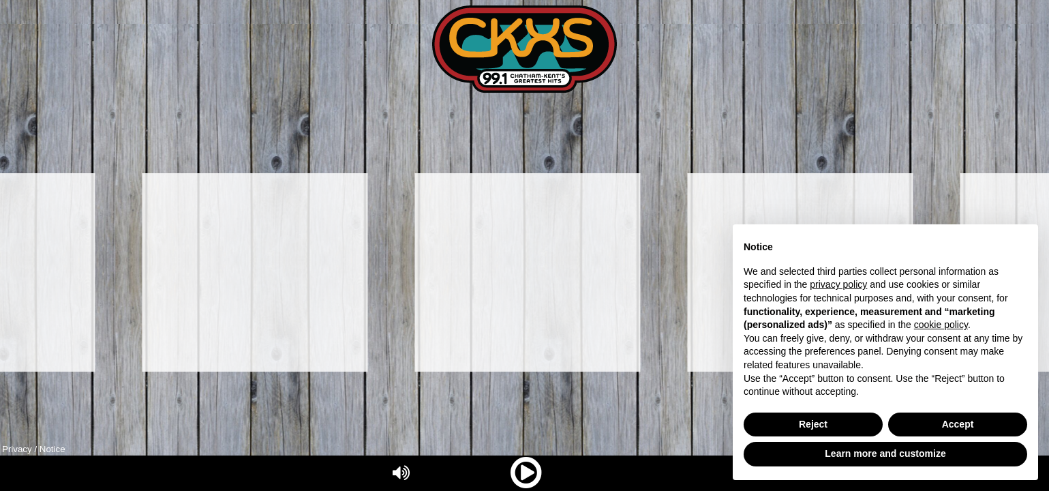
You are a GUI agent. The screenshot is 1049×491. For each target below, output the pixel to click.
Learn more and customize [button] (885, 453)
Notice (52, 449)
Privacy (17, 449)
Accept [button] (958, 424)
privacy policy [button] (838, 284)
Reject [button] (813, 424)
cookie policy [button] (941, 324)
